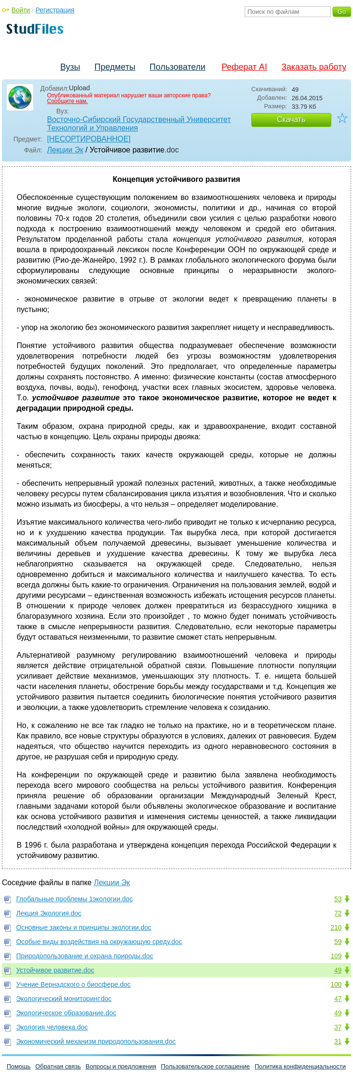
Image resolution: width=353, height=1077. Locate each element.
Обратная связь (58, 1066)
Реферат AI (244, 67)
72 (338, 913)
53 (338, 899)
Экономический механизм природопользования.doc (96, 1041)
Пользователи (177, 67)
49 (338, 970)
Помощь (18, 1066)
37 (338, 1027)
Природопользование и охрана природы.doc (84, 956)
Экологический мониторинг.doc (64, 998)
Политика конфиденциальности (300, 1066)
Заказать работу (313, 67)
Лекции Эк (65, 150)
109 (336, 956)
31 (338, 1041)
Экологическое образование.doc (66, 1013)
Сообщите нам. (67, 101)
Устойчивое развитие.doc (55, 970)
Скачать (291, 119)
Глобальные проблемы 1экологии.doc (74, 899)
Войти (20, 10)
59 (338, 941)
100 (336, 984)
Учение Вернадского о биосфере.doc (73, 984)
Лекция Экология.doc (48, 913)
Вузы (70, 67)
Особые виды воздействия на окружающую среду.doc (99, 941)
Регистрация (55, 10)
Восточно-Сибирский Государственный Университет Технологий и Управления (139, 123)
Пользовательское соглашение (205, 1066)
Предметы (115, 67)
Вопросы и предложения (121, 1066)
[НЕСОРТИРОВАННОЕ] (89, 139)
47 (338, 998)
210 (336, 927)
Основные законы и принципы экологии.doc (84, 927)
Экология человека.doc (52, 1027)
